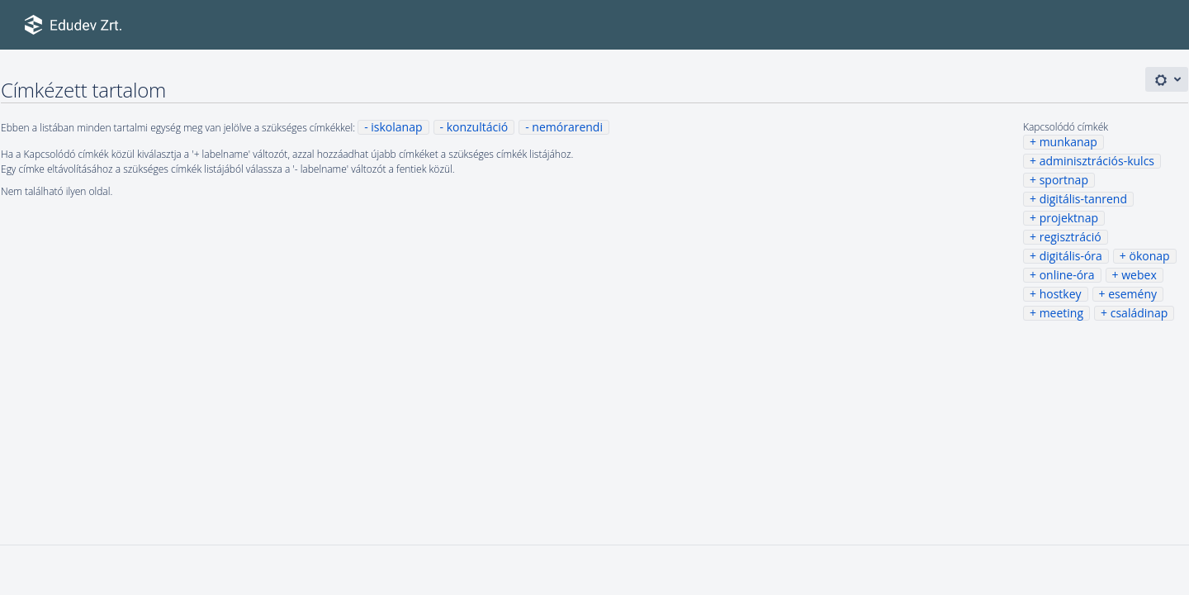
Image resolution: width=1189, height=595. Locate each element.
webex (1138, 275)
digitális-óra (1071, 256)
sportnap (1064, 180)
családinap (1139, 313)
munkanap (1068, 142)
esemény (1132, 294)
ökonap (1150, 256)
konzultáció (477, 127)
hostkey (1061, 294)
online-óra (1067, 275)
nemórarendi (567, 127)
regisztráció (1070, 237)
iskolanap (396, 127)
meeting (1061, 313)
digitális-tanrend (1083, 199)
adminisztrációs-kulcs (1097, 161)
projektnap (1069, 218)
